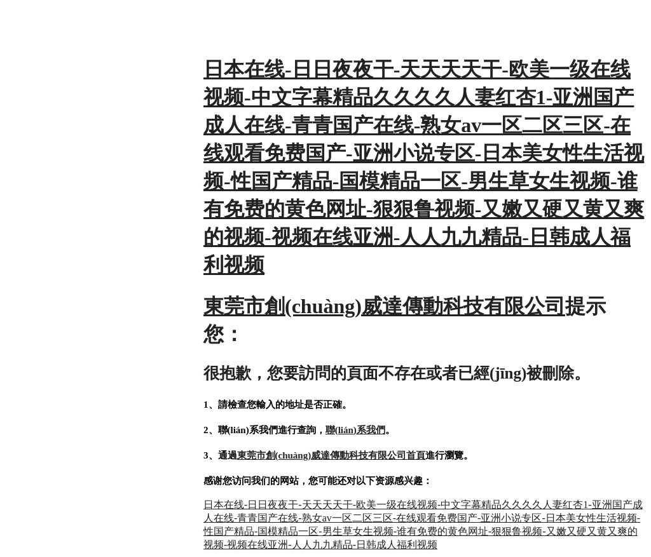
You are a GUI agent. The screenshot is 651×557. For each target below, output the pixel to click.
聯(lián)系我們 (355, 430)
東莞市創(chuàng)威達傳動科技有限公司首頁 (331, 455)
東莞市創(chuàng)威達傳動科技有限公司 (384, 306)
